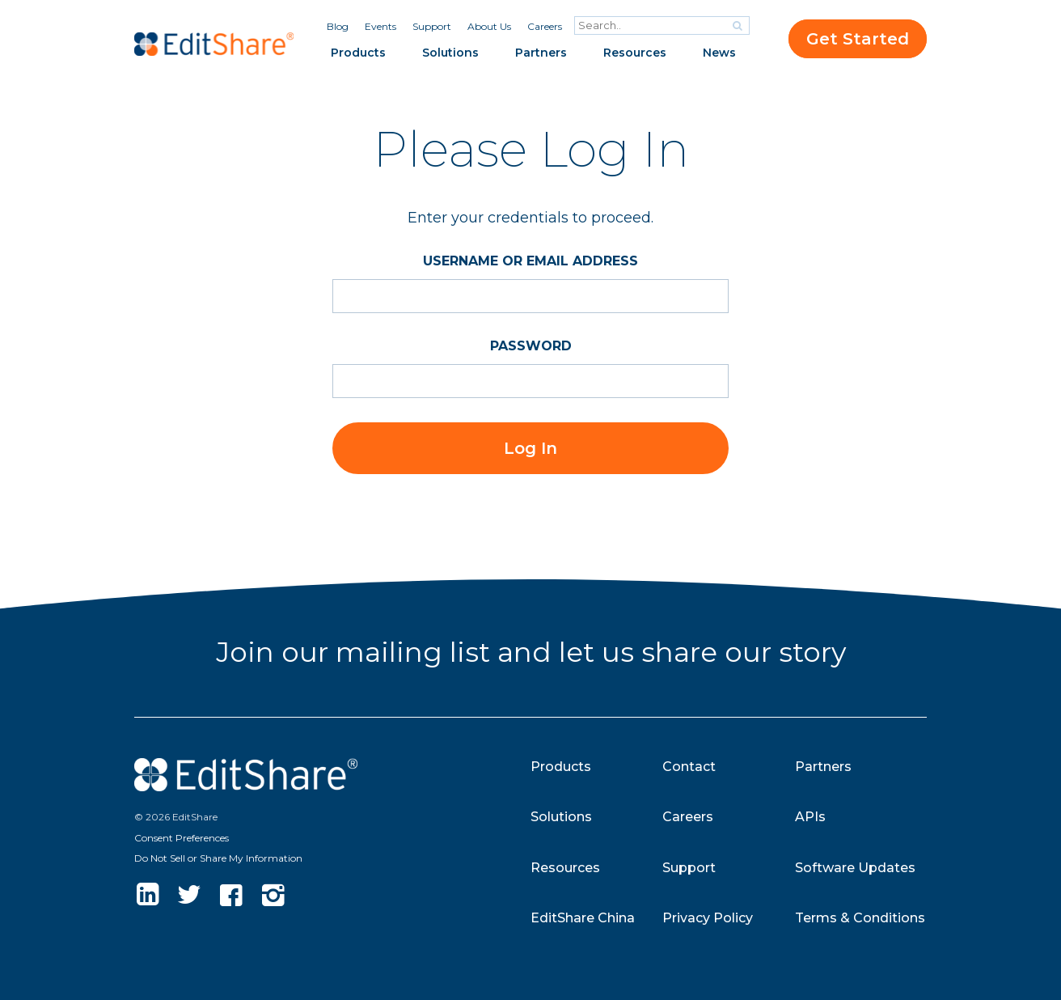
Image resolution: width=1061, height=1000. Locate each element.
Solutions (450, 52)
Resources (634, 52)
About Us (489, 26)
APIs (810, 816)
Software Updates (855, 867)
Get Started (857, 39)
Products (358, 52)
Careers (544, 26)
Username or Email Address (530, 261)
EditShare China (582, 918)
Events (380, 26)
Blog (338, 26)
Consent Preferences (181, 838)
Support (431, 26)
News (719, 52)
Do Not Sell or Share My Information (218, 858)
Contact (689, 766)
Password (531, 346)
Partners (541, 52)
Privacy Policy (707, 918)
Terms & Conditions (860, 918)
